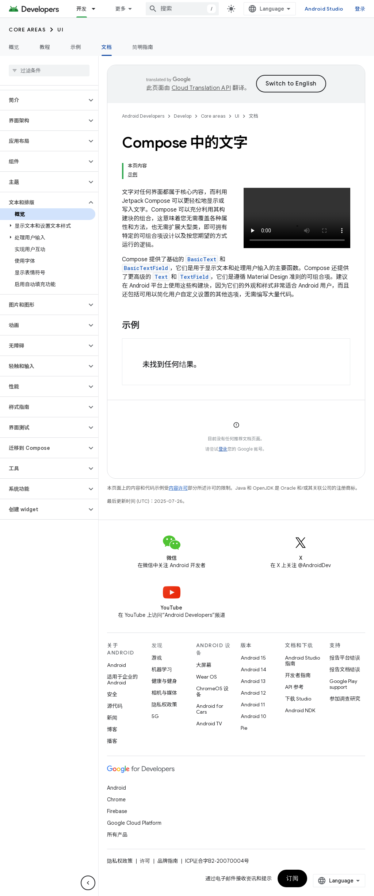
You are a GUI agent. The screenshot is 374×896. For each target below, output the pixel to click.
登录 (360, 8)
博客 (112, 729)
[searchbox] (49, 70)
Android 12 (253, 693)
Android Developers (143, 116)
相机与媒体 (164, 693)
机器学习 (162, 669)
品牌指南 (167, 861)
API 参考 (294, 687)
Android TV (209, 723)
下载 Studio (298, 698)
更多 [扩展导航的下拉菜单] (120, 8)
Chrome (116, 799)
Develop (182, 116)
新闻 (112, 717)
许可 (145, 861)
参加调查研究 (344, 698)
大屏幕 (203, 665)
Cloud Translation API (201, 88)
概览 (14, 47)
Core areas (27, 29)
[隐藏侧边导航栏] (88, 883)
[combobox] (182, 8)
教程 (45, 47)
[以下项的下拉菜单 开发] (97, 9)
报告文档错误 (344, 669)
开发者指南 (297, 675)
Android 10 (253, 716)
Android (116, 665)
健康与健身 (164, 681)
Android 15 (253, 657)
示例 (75, 47)
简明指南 (142, 47)
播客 (112, 741)
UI (60, 29)
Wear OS (206, 676)
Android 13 (253, 681)
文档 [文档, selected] (107, 47)
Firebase (117, 811)
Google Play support (343, 684)
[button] (43, 100)
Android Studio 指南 (302, 660)
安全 (112, 694)
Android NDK (300, 710)
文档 (253, 116)
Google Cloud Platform (134, 823)
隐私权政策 (164, 704)
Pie (244, 728)
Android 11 (253, 704)
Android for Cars (209, 709)
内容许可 (178, 488)
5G (155, 716)
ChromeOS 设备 (212, 691)
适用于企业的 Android (122, 679)
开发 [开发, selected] (81, 8)
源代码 (114, 706)
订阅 (292, 878)
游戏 (157, 657)
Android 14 (253, 669)
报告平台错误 (344, 657)
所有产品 (117, 834)
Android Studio (324, 8)
